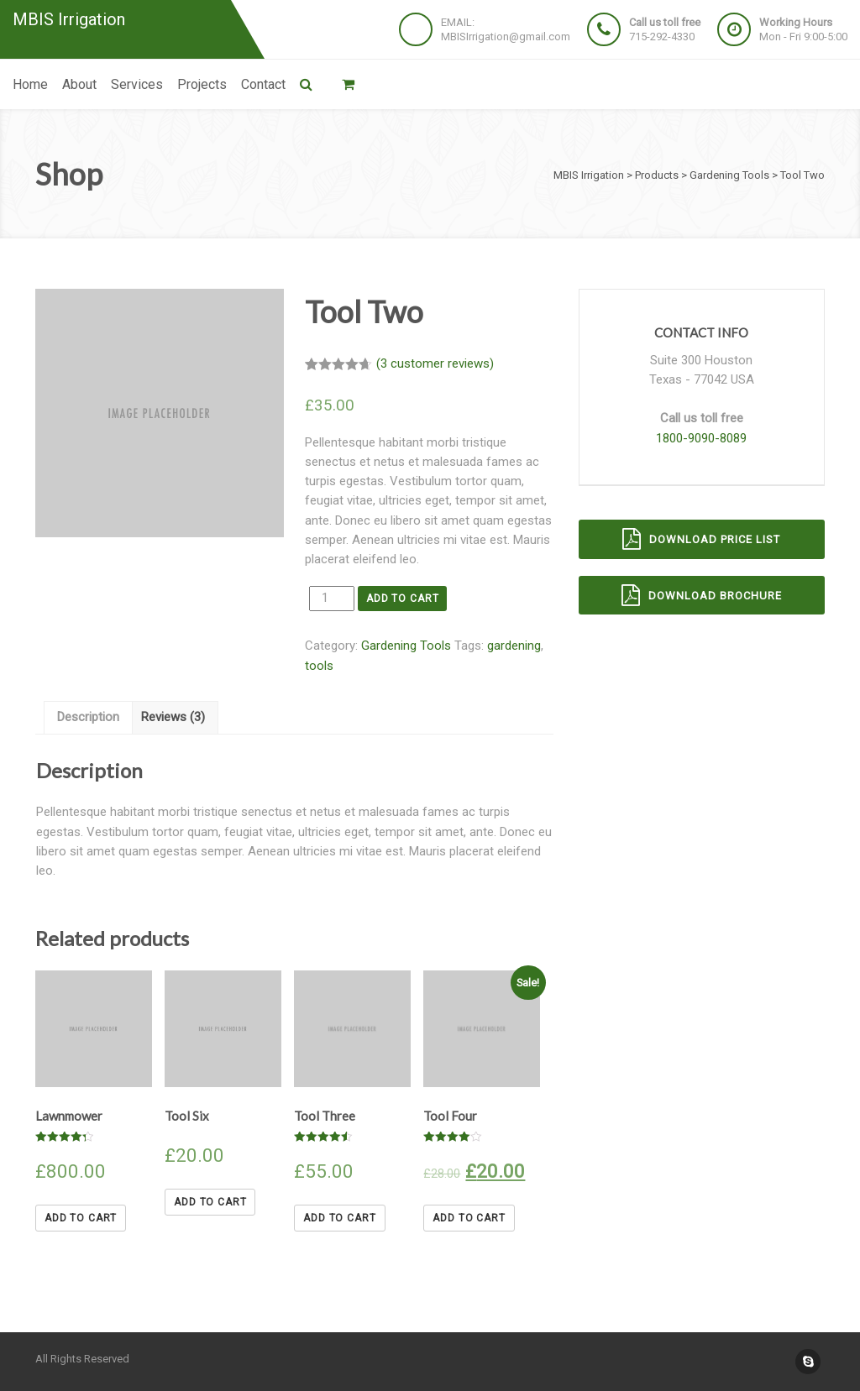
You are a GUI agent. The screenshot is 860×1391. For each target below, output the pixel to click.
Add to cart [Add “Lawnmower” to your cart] (81, 1218)
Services (137, 84)
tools (319, 665)
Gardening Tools (406, 645)
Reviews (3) (173, 716)
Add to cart (402, 598)
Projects (202, 84)
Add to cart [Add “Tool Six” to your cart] (210, 1202)
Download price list (701, 539)
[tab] (88, 718)
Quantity (305, 597)
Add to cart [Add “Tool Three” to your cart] (339, 1218)
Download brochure (701, 595)
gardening (514, 645)
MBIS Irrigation (69, 19)
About (79, 84)
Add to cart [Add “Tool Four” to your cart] (469, 1218)
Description (88, 716)
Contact (263, 84)
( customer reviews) (435, 363)
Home (30, 84)
